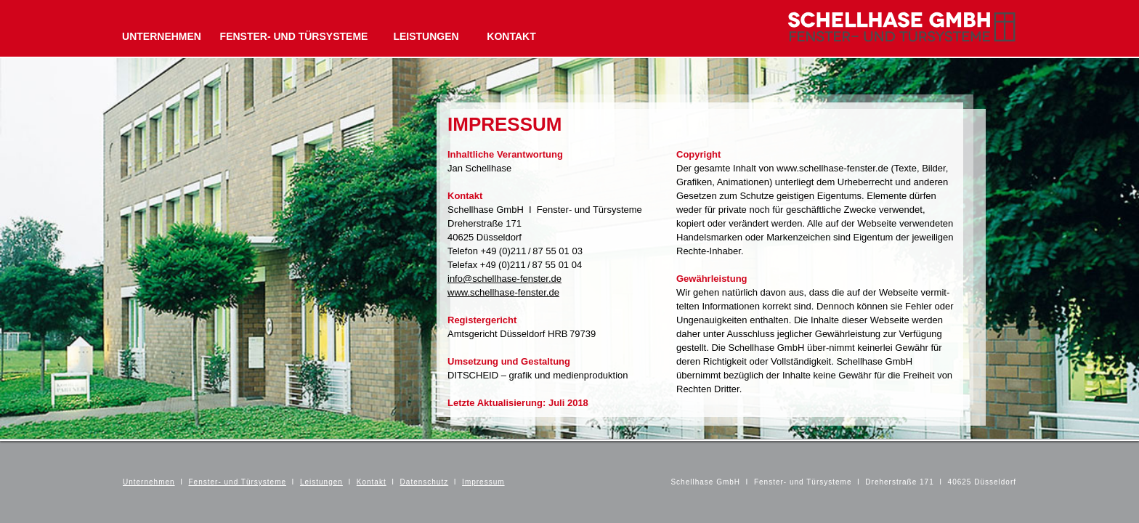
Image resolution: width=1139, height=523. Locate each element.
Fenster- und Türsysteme (238, 482)
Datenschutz (424, 482)
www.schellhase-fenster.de (503, 292)
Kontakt (371, 482)
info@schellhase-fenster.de (504, 278)
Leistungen (321, 482)
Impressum (483, 482)
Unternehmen (149, 482)
